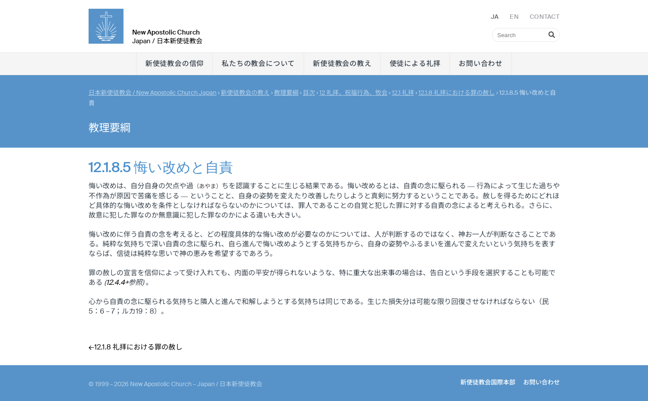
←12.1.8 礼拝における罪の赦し (135, 347)
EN (514, 17)
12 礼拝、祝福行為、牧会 (353, 93)
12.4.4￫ (117, 282)
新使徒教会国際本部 (487, 382)
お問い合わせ (481, 63)
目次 (309, 93)
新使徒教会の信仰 (174, 63)
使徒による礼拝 (415, 63)
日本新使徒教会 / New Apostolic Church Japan (152, 93)
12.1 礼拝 (403, 93)
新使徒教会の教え (342, 63)
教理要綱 (286, 93)
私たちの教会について (258, 63)
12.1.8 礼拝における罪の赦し (456, 93)
